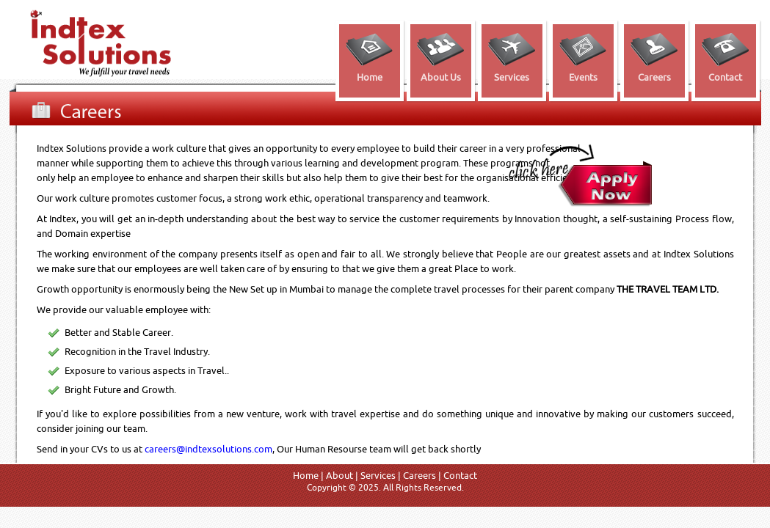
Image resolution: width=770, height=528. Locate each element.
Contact (460, 475)
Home (306, 475)
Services (378, 475)
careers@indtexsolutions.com (208, 449)
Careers (419, 475)
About (339, 475)
